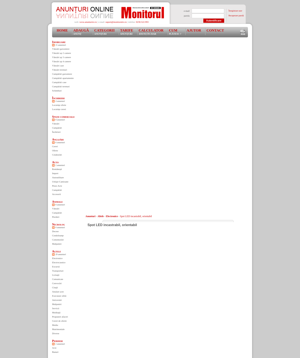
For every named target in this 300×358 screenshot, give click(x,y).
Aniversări (57, 300)
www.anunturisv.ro (88, 22)
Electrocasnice (58, 262)
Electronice (57, 258)
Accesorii (56, 194)
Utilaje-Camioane (60, 181)
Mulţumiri (56, 244)
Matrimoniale (58, 329)
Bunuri (55, 352)
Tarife (126, 31)
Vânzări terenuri (59, 69)
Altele (56, 251)
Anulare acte (58, 291)
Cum (175, 31)
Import (55, 173)
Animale (57, 201)
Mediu (55, 325)
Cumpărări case (59, 82)
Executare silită (59, 296)
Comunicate (57, 279)
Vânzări (55, 123)
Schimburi (57, 90)
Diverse (55, 333)
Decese (55, 231)
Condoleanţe (58, 235)
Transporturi (58, 270)
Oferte (55, 150)
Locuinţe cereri (59, 109)
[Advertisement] (161, 49)
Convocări (57, 283)
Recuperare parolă (236, 15)
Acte (54, 348)
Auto (55, 162)
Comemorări (58, 239)
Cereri (55, 146)
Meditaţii (56, 312)
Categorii (104, 31)
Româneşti (57, 169)
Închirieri (58, 98)
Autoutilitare (58, 177)
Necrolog (58, 224)
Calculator (151, 31)
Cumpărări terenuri (61, 86)
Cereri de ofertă (59, 321)
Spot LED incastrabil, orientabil (136, 216)
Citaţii (55, 287)
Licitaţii (55, 275)
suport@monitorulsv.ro (116, 22)
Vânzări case (58, 65)
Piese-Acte (57, 186)
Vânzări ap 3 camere (61, 57)
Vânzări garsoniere (60, 49)
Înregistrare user (235, 11)
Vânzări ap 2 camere (61, 53)
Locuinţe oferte (59, 105)
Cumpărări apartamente (63, 78)
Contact (215, 30)
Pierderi (55, 217)
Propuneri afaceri (60, 316)
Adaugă (81, 31)
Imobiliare (59, 42)
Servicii (55, 308)
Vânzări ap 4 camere (61, 61)
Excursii (56, 266)
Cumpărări (57, 128)
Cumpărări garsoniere (62, 74)
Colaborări (57, 154)
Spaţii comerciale (63, 116)
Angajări (58, 139)
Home (62, 30)
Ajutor (194, 30)
